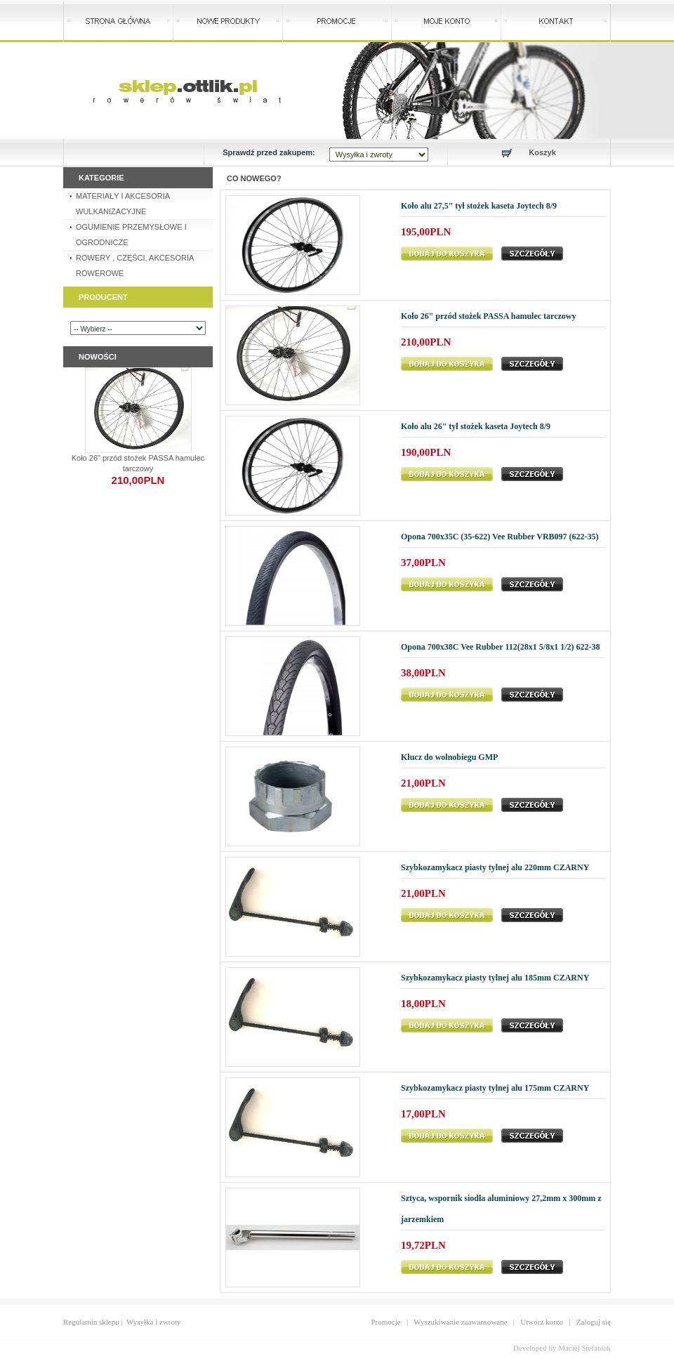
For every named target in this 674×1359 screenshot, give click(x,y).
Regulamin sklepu (91, 1322)
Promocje (386, 1322)
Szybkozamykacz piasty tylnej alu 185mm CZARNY (495, 978)
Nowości (98, 357)
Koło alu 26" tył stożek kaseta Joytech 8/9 (475, 426)
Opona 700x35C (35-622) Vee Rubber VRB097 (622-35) (500, 536)
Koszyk (542, 152)
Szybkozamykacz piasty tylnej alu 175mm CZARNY (495, 1088)
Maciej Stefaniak (584, 1348)
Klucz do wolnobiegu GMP (449, 757)
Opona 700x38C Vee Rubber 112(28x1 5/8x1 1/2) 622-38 (500, 647)
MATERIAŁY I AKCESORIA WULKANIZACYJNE (123, 204)
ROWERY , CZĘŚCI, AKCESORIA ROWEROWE (135, 265)
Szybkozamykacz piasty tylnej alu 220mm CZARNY (495, 867)
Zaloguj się (593, 1322)
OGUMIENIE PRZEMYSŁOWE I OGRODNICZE (131, 235)
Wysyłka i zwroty (153, 1322)
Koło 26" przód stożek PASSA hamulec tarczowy (488, 316)
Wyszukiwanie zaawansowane (460, 1322)
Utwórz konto (541, 1322)
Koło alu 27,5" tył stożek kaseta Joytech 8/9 (479, 206)
